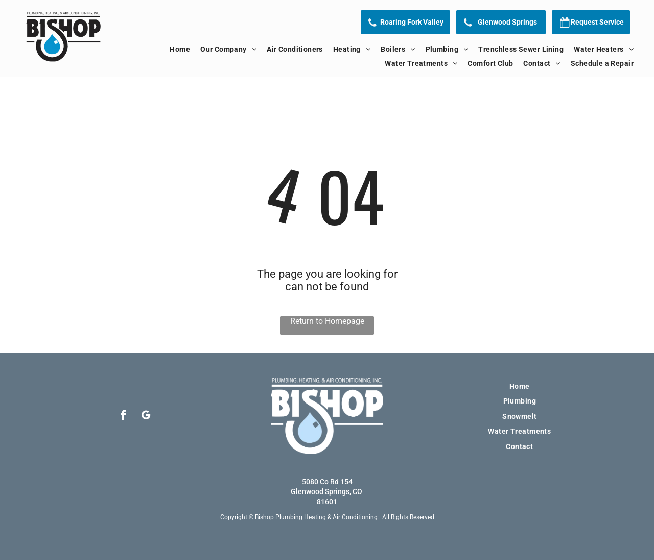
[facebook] (123, 416)
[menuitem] (180, 49)
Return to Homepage (327, 321)
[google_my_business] (146, 416)
